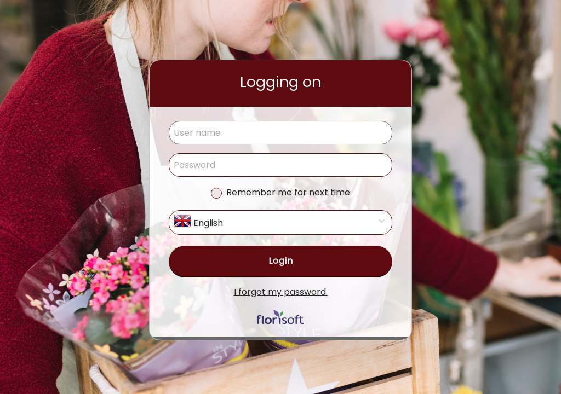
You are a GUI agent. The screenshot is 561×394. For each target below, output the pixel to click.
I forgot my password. (281, 292)
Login (280, 260)
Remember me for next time (288, 192)
